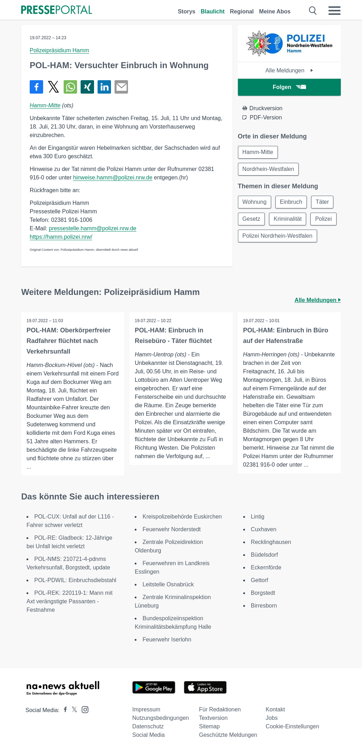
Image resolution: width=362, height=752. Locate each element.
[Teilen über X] (53, 87)
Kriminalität (288, 219)
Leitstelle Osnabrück (168, 584)
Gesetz (252, 219)
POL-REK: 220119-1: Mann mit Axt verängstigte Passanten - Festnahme (69, 601)
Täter (322, 202)
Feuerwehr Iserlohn (166, 639)
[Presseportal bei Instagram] (82, 709)
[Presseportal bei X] (72, 710)
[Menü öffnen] (334, 11)
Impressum (146, 709)
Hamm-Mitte (45, 105)
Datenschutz (148, 726)
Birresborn (264, 606)
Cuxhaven (263, 529)
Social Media (148, 735)
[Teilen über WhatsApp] (70, 87)
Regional (242, 11)
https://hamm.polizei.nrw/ (61, 237)
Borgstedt (263, 593)
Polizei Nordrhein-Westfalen (278, 236)
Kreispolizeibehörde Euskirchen (182, 517)
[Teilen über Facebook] (36, 87)
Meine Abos (275, 11)
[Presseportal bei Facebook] (63, 710)
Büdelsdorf (264, 555)
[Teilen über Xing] (87, 87)
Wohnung (255, 202)
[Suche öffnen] (313, 11)
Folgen (289, 87)
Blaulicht (213, 11)
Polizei (323, 219)
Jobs (272, 718)
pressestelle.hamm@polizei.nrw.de (92, 228)
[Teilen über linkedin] (104, 87)
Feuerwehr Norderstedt (171, 529)
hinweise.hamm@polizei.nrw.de (112, 177)
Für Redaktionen (220, 709)
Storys (186, 11)
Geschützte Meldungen (228, 735)
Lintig (257, 517)
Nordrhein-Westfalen (268, 169)
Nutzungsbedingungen (160, 718)
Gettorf (259, 580)
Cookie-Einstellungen (292, 726)
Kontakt (275, 709)
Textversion (213, 718)
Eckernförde (266, 567)
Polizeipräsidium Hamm (59, 50)
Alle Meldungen (289, 70)
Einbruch (291, 202)
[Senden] (121, 87)
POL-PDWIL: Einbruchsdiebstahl (75, 580)
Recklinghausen (271, 542)
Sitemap (209, 726)
